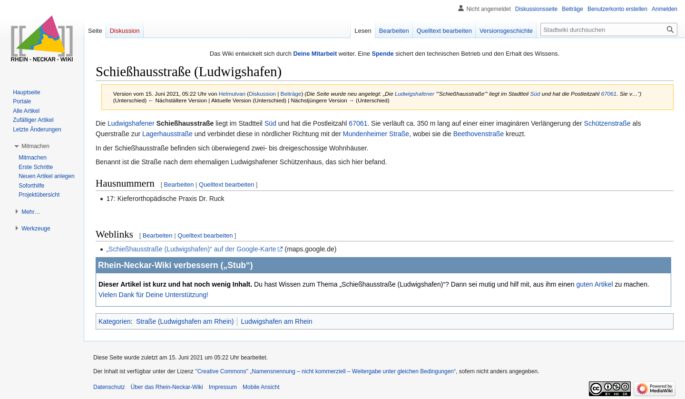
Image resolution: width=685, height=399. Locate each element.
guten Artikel (594, 284)
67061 (608, 93)
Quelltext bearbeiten (226, 184)
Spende (382, 53)
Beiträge (291, 93)
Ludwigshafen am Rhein (276, 321)
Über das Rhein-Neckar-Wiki (167, 387)
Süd (535, 93)
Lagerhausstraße (167, 134)
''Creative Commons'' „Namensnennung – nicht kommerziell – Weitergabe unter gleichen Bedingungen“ (325, 371)
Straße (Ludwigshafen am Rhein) (185, 321)
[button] (35, 146)
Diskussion (262, 93)
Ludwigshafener (414, 93)
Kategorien (114, 321)
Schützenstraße (607, 123)
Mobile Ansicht (261, 387)
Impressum (223, 387)
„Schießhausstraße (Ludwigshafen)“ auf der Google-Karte (191, 249)
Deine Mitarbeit (315, 53)
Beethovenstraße (478, 134)
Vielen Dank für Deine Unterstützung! (153, 295)
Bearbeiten (179, 184)
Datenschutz (109, 387)
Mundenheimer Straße (376, 134)
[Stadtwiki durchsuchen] (608, 29)
